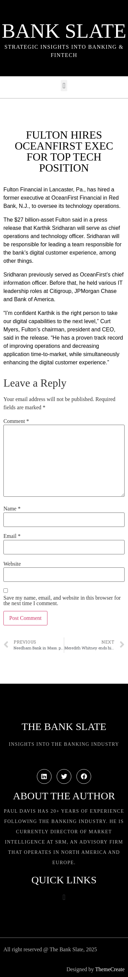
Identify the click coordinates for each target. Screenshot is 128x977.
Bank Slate (64, 31)
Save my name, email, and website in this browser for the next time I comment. (61, 600)
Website (12, 564)
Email (11, 536)
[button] (64, 85)
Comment (16, 421)
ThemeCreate (110, 969)
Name (11, 508)
